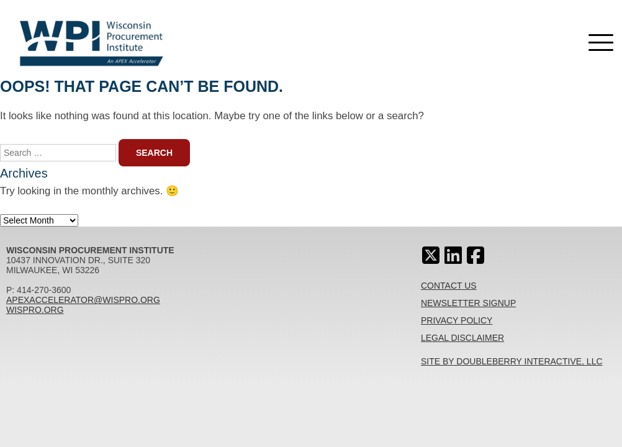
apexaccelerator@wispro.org (83, 300)
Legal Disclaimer (462, 338)
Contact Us (449, 286)
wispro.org (35, 310)
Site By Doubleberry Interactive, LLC (512, 361)
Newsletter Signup (468, 303)
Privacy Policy (456, 320)
